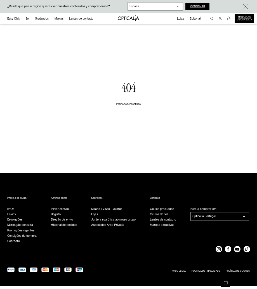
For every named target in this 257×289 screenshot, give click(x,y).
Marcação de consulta (244, 18)
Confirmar (199, 6)
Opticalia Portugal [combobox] (204, 219)
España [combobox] (134, 6)
